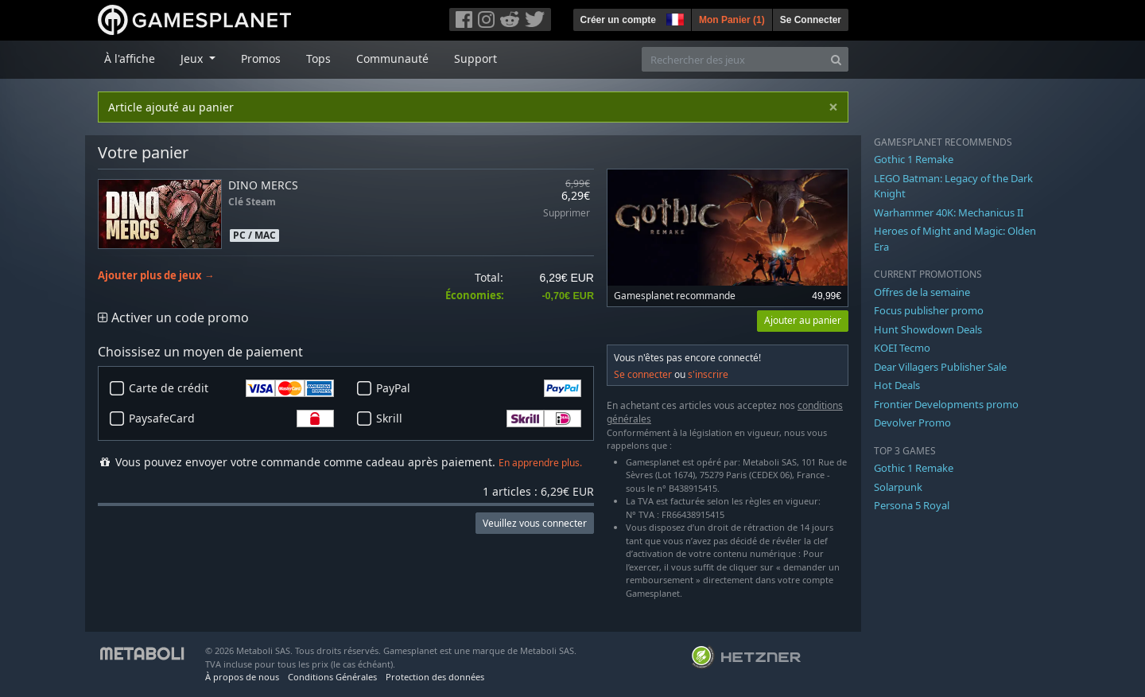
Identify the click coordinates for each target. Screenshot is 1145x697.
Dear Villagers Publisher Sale (940, 367)
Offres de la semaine (922, 292)
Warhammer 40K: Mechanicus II (948, 212)
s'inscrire (708, 374)
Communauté (392, 58)
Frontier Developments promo (946, 404)
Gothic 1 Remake (913, 159)
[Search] (836, 59)
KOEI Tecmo (902, 348)
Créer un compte (618, 19)
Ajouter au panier (802, 320)
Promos (261, 58)
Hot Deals (897, 385)
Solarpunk (898, 487)
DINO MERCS (263, 185)
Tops (318, 58)
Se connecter (643, 374)
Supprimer (566, 213)
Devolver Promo (912, 422)
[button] (673, 17)
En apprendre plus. (540, 463)
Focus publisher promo (929, 310)
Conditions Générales (332, 677)
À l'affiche (129, 58)
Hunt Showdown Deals (928, 329)
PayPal (478, 388)
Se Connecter (810, 19)
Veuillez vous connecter (535, 523)
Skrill (478, 418)
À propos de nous (242, 677)
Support (475, 58)
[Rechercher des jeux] (733, 59)
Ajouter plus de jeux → (156, 275)
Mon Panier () (732, 19)
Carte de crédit (231, 388)
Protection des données (435, 677)
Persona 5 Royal (911, 505)
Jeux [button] (193, 58)
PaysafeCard (231, 418)
